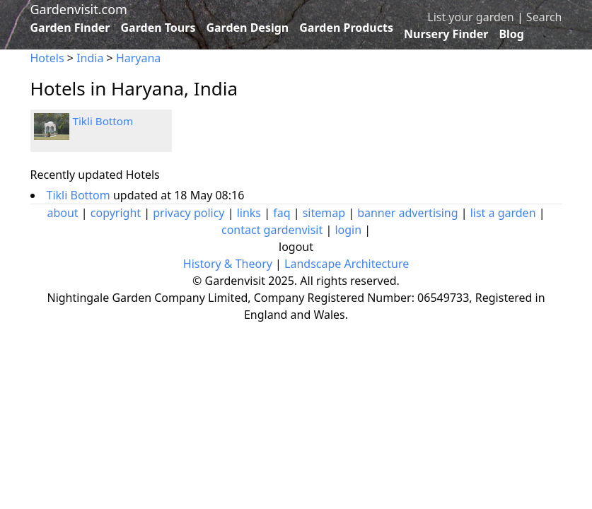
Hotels (47, 58)
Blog (511, 34)
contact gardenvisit (272, 230)
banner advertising (407, 213)
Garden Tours (158, 27)
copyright (116, 213)
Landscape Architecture (346, 263)
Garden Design (247, 27)
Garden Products (346, 27)
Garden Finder (70, 27)
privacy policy (188, 213)
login (348, 230)
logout (296, 247)
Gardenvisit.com (78, 9)
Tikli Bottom (103, 121)
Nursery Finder (446, 34)
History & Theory (227, 263)
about (62, 213)
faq (281, 213)
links (249, 213)
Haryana (138, 58)
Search (544, 17)
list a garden (503, 213)
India (89, 58)
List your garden (470, 17)
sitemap (324, 213)
